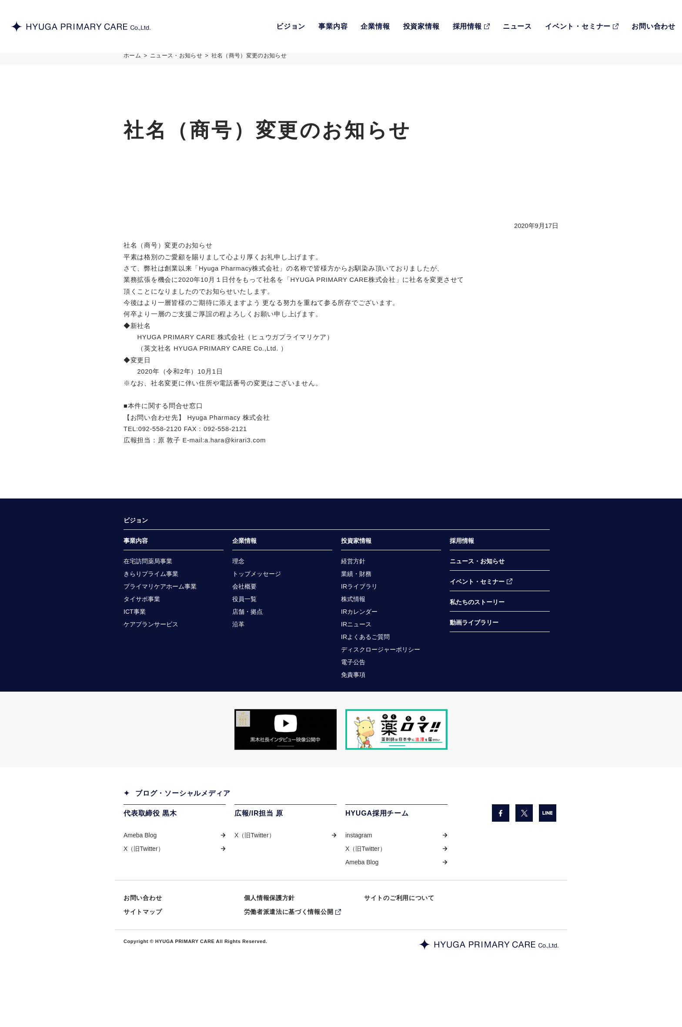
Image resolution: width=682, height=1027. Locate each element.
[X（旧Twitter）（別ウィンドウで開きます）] (524, 850)
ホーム (132, 62)
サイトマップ (143, 953)
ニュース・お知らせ (176, 62)
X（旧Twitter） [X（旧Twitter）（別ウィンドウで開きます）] (144, 887)
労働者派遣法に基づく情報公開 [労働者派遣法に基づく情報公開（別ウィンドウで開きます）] (289, 953)
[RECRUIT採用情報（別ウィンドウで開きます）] (471, 26)
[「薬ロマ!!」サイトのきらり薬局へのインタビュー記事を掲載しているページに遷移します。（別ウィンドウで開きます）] (396, 766)
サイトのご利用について (399, 938)
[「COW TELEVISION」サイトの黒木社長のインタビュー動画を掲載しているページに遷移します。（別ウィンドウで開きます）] (285, 766)
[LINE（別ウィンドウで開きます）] (547, 850)
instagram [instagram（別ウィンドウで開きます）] (358, 873)
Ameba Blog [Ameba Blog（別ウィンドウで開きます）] (140, 873)
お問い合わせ (143, 938)
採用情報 (462, 569)
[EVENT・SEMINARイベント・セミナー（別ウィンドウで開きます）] (582, 26)
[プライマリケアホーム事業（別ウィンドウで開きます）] (160, 617)
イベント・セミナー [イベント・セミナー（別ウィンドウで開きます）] (477, 612)
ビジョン (136, 548)
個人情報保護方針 (269, 938)
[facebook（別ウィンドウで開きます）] (500, 850)
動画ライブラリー (474, 654)
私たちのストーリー (477, 633)
